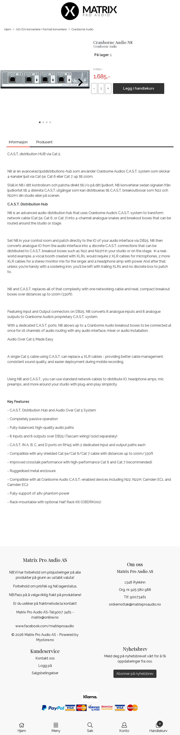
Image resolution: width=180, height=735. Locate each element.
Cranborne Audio (81, 29)
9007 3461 (63, 612)
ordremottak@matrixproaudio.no (135, 604)
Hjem (7, 29)
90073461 (138, 597)
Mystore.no (45, 640)
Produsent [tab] (44, 142)
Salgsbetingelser (45, 673)
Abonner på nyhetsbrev (135, 674)
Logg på (45, 666)
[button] (40, 122)
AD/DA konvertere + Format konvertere (40, 29)
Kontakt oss (45, 658)
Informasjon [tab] (18, 142)
